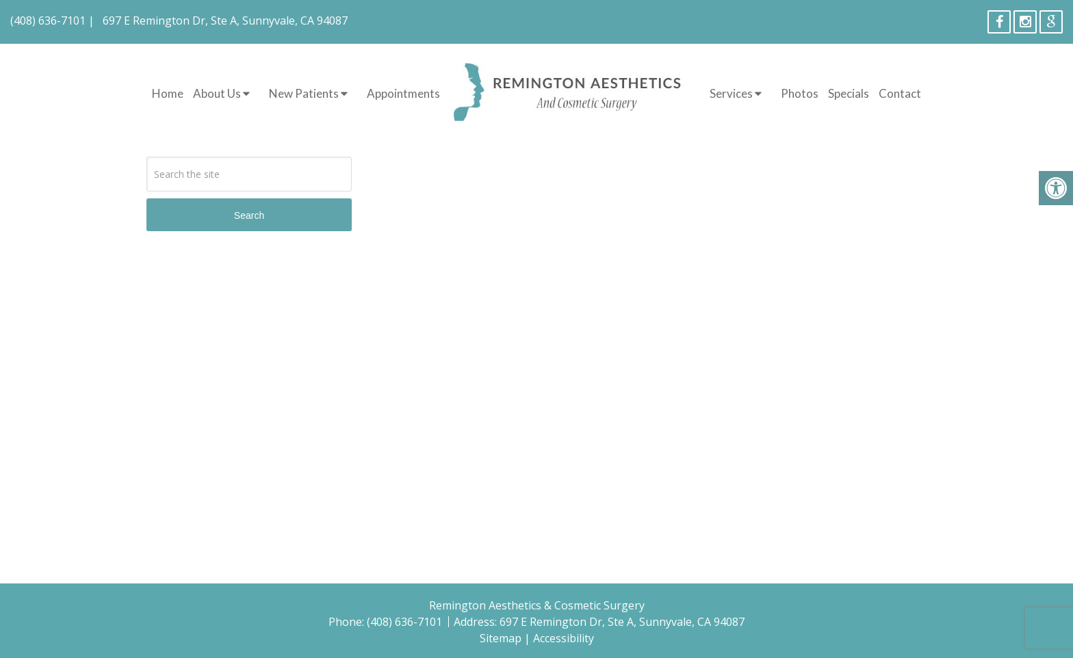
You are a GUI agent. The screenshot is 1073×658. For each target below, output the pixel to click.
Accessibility (563, 638)
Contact (900, 93)
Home (167, 93)
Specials (848, 93)
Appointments (403, 93)
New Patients (304, 93)
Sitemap (500, 638)
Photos (799, 93)
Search (249, 215)
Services (731, 93)
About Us (217, 93)
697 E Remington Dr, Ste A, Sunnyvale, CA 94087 (225, 20)
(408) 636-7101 (48, 20)
